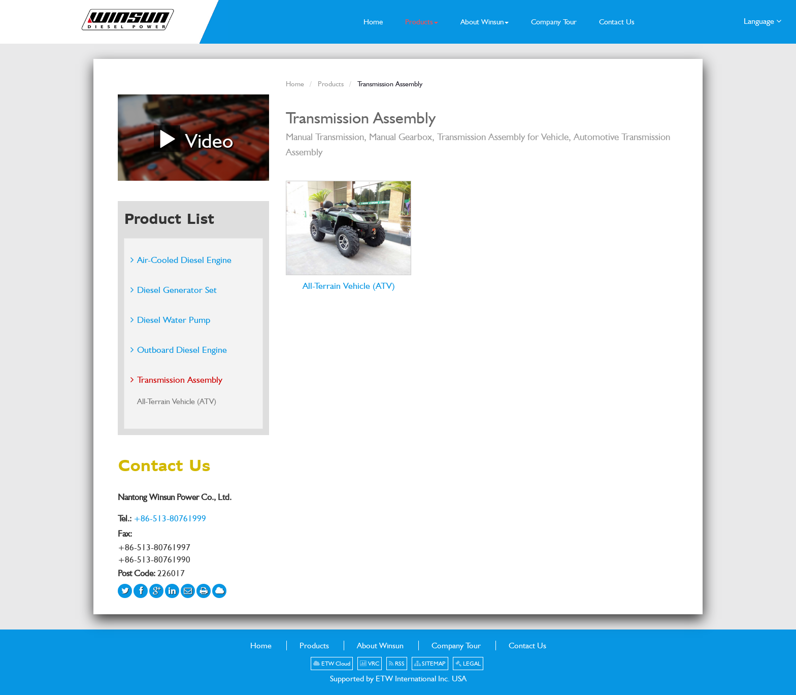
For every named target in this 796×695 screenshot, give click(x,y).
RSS (397, 663)
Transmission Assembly (179, 379)
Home (295, 83)
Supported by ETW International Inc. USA (398, 678)
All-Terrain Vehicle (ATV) (349, 285)
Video (193, 138)
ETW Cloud (331, 663)
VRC (369, 663)
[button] (421, 21)
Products (331, 83)
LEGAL (468, 663)
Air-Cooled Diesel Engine (184, 259)
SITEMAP (430, 663)
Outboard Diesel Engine (182, 349)
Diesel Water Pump (173, 319)
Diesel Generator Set (177, 289)
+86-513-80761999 (170, 518)
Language (762, 20)
